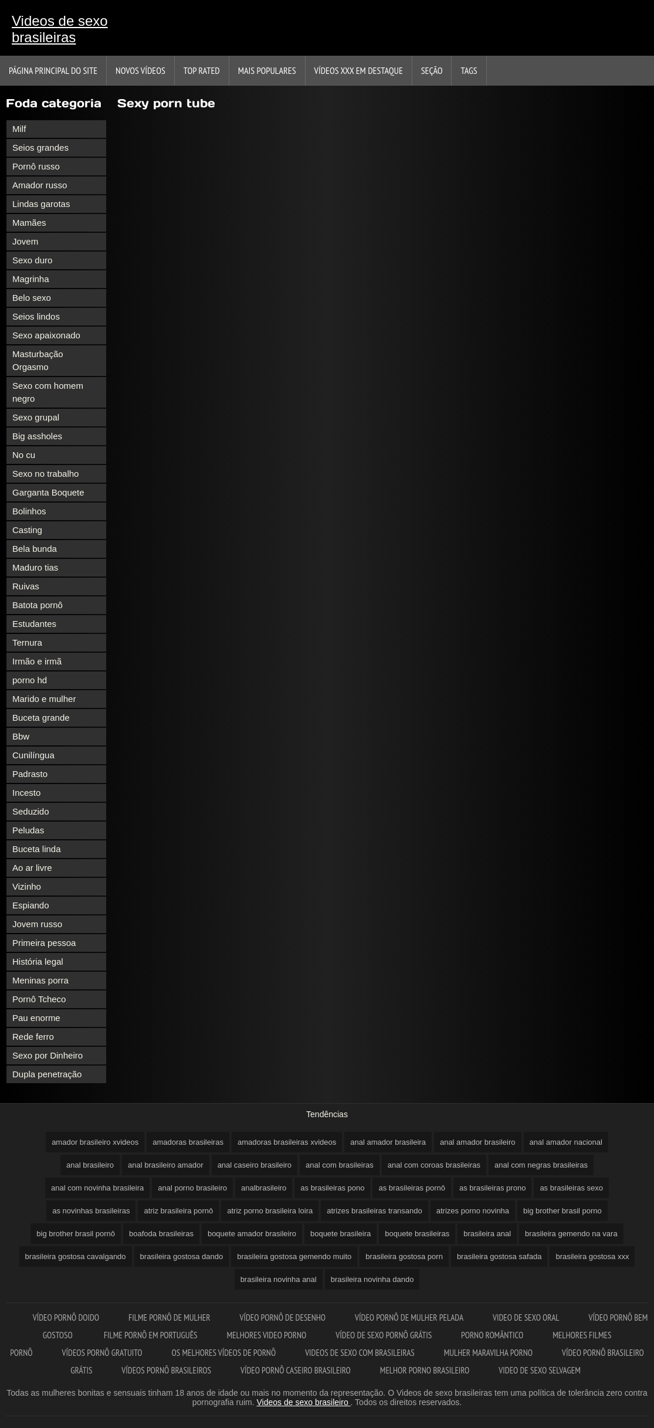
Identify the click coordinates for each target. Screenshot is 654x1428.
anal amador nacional (566, 1142)
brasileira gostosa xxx (592, 1256)
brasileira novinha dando (372, 1279)
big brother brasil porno (562, 1210)
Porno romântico (492, 1335)
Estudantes (34, 624)
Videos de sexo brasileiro (304, 1402)
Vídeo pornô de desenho (282, 1317)
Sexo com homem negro (47, 392)
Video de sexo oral (526, 1317)
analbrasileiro (263, 1187)
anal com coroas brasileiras (434, 1165)
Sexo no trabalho (45, 474)
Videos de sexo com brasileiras (360, 1352)
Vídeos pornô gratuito (102, 1352)
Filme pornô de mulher (169, 1317)
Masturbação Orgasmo (37, 360)
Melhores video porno (267, 1335)
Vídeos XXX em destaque (358, 70)
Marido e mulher (44, 699)
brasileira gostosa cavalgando (75, 1256)
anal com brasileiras (340, 1165)
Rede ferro (33, 1037)
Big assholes (37, 436)
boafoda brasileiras (161, 1233)
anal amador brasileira (388, 1142)
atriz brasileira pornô (178, 1210)
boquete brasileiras (417, 1233)
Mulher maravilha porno (488, 1352)
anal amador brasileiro (478, 1142)
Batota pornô (37, 605)
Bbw (20, 736)
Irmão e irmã (37, 661)
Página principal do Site (53, 70)
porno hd (29, 680)
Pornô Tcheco (39, 999)
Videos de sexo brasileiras (60, 29)
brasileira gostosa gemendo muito (294, 1256)
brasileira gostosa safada (499, 1256)
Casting (27, 530)
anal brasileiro (90, 1165)
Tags (468, 70)
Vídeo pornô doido (66, 1317)
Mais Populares (267, 70)
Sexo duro (32, 260)
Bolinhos (29, 511)
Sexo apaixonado (46, 335)
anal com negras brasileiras (541, 1165)
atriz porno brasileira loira (270, 1210)
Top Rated (202, 70)
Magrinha (30, 279)
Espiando (30, 905)
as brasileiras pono (332, 1187)
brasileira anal (487, 1233)
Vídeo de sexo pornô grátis (384, 1335)
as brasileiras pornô (411, 1187)
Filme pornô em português (151, 1335)
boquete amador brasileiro (252, 1233)
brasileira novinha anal (278, 1279)
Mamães (29, 223)
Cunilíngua (33, 755)
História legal (37, 961)
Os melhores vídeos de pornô (224, 1352)
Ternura (27, 642)
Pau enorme (36, 1018)
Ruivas (25, 586)
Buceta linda (36, 849)
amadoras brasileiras (188, 1142)
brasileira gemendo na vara (571, 1233)
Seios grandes (40, 147)
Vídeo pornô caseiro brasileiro (295, 1370)
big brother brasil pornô (75, 1233)
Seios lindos (36, 316)
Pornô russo (36, 166)
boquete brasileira (340, 1233)
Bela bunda (34, 549)
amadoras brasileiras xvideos (287, 1142)
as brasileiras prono (492, 1187)
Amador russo (39, 185)
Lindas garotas (41, 204)
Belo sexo (31, 298)
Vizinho (26, 886)
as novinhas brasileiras (91, 1210)
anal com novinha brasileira (97, 1187)
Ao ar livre (32, 868)
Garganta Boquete (48, 492)
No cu (23, 455)
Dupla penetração (47, 1074)
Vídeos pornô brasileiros (166, 1370)
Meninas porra (40, 980)
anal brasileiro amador (166, 1165)
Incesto (26, 793)
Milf (19, 129)
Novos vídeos (140, 70)
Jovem (25, 241)
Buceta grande (41, 718)
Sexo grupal (35, 417)
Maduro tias (35, 567)
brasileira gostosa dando (181, 1256)
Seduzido (30, 811)
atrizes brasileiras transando (374, 1210)
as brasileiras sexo (571, 1187)
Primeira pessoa (44, 943)
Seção (432, 70)
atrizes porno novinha (472, 1210)
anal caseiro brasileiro (255, 1165)
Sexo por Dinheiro (47, 1055)
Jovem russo (37, 924)
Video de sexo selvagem (539, 1370)
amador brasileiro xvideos (95, 1142)
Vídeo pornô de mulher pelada (409, 1317)
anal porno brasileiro (192, 1187)
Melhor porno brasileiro (424, 1370)
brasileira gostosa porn (404, 1256)
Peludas (28, 830)
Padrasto (30, 774)
